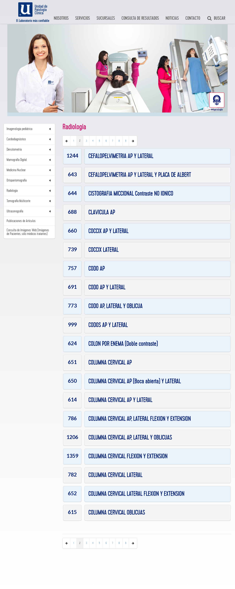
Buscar (216, 18)
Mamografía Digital (29, 160)
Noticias (172, 18)
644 (72, 193)
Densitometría (29, 149)
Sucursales (106, 18)
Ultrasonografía (29, 211)
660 (72, 230)
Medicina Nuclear (29, 170)
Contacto (192, 18)
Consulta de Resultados (140, 18)
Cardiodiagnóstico (29, 139)
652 (72, 493)
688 (72, 212)
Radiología (29, 191)
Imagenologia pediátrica (29, 129)
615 (72, 512)
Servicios (82, 18)
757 (72, 268)
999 (72, 324)
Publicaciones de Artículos (21, 221)
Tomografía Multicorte (29, 201)
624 (72, 343)
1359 (72, 456)
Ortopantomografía (29, 180)
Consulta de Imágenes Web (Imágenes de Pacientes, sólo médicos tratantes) (28, 232)
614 (72, 399)
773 (72, 305)
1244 (72, 155)
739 (72, 249)
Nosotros (61, 18)
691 (72, 287)
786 (72, 418)
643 (72, 174)
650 (72, 380)
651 (72, 362)
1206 (72, 437)
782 (72, 474)
